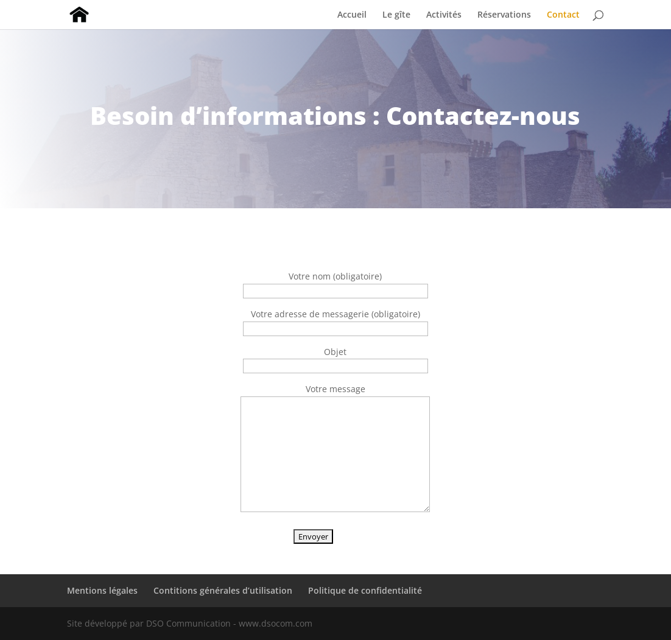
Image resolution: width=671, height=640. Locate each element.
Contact (563, 15)
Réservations (504, 15)
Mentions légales (102, 590)
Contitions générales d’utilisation (222, 590)
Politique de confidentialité (365, 590)
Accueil (352, 15)
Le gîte (396, 15)
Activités (444, 15)
